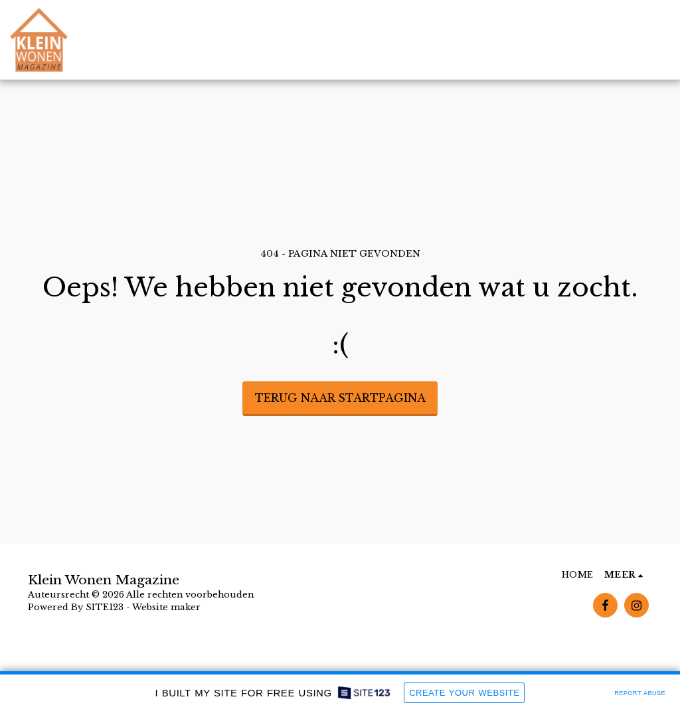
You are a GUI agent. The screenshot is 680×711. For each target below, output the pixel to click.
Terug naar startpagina (340, 398)
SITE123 (105, 607)
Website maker (166, 607)
